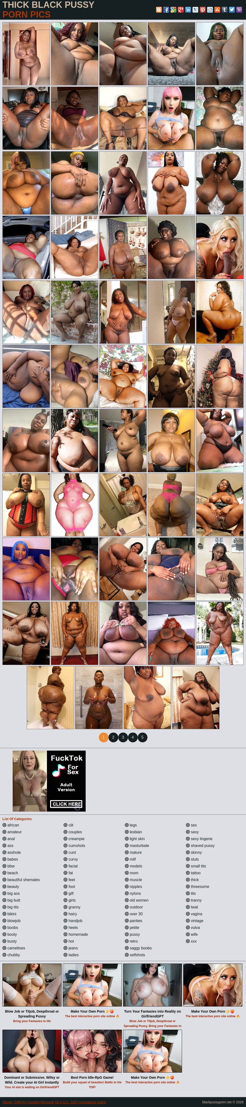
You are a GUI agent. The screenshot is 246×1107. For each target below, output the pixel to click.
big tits (10, 907)
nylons (133, 893)
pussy (132, 934)
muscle (133, 880)
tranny (194, 900)
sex (191, 825)
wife (192, 934)
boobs (10, 928)
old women (137, 900)
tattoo (193, 873)
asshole (11, 852)
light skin (135, 839)
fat (68, 873)
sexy (192, 832)
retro (131, 941)
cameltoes (13, 948)
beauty (10, 887)
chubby (11, 955)
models (133, 866)
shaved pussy (200, 846)
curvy (71, 859)
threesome (197, 887)
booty (9, 934)
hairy (70, 914)
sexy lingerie (199, 839)
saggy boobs (138, 948)
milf (130, 859)
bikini (9, 914)
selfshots (135, 955)
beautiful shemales (21, 880)
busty (9, 941)
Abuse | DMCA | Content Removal (28, 1102)
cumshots (74, 846)
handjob (73, 921)
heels (71, 928)
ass (7, 846)
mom (131, 873)
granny (72, 907)
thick (192, 880)
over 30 (134, 914)
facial (71, 866)
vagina (194, 914)
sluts (192, 859)
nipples (133, 887)
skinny (194, 852)
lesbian (133, 832)
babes (10, 859)
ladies (71, 955)
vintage (194, 921)
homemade (76, 934)
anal (8, 839)
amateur (12, 832)
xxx (191, 941)
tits (191, 893)
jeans (71, 948)
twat (192, 907)
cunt (70, 852)
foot (69, 887)
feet (69, 880)
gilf (68, 893)
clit (68, 825)
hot (69, 941)
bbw (8, 866)
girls (70, 900)
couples (73, 832)
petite (132, 928)
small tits (196, 866)
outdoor (134, 907)
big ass (11, 893)
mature (133, 852)
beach (10, 873)
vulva (193, 928)
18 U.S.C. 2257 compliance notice (80, 1102)
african (10, 825)
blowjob (11, 921)
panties (133, 921)
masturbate (137, 846)
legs (131, 825)
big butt (11, 900)
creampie (74, 839)
